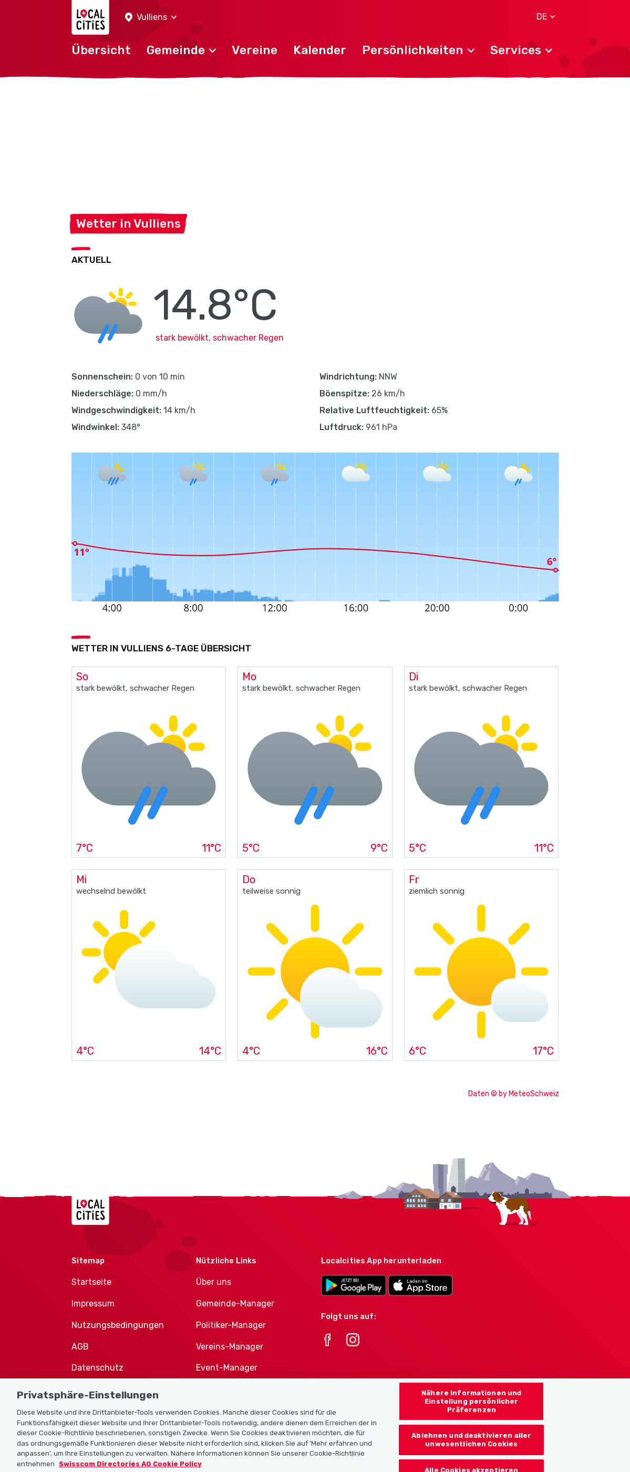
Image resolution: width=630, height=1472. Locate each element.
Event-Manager (226, 1368)
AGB (80, 1347)
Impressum (93, 1304)
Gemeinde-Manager (235, 1304)
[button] (151, 17)
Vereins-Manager (229, 1347)
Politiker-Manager (231, 1325)
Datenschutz (97, 1368)
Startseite (91, 1282)
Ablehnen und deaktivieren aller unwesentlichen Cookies (471, 1448)
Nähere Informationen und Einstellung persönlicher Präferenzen (471, 1410)
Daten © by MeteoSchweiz (513, 1093)
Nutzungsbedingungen (117, 1325)
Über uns (213, 1282)
